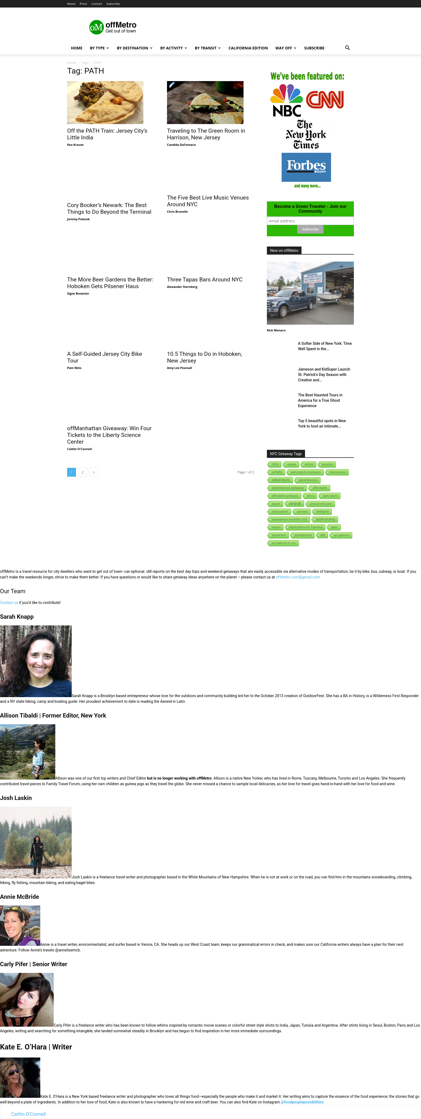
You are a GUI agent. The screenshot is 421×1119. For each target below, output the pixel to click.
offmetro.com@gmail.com (298, 577)
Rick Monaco (276, 330)
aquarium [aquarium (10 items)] (279, 535)
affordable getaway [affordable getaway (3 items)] (285, 495)
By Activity (173, 47)
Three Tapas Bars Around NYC (204, 279)
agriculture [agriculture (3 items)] (330, 495)
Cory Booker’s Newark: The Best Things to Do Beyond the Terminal (109, 208)
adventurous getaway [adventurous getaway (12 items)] (288, 488)
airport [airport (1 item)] (276, 503)
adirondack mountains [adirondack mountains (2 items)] (306, 472)
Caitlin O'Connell (79, 449)
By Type (99, 47)
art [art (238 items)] (323, 535)
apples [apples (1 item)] (276, 527)
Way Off (285, 47)
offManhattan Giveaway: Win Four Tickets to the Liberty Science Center (109, 435)
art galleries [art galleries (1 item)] (341, 535)
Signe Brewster (78, 293)
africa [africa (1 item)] (310, 495)
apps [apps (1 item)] (334, 527)
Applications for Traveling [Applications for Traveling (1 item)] (305, 527)
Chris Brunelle (177, 211)
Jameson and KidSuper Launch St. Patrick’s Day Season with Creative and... (324, 374)
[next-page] (93, 472)
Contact (97, 4)
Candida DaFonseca (181, 145)
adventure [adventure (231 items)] (281, 479)
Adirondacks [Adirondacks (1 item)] (338, 472)
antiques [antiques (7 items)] (323, 511)
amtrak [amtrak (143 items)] (295, 503)
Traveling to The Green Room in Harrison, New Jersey (206, 134)
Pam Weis (74, 368)
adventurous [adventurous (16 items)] (308, 480)
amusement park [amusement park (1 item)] (321, 503)
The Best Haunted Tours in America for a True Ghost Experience (320, 400)
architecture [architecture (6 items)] (303, 535)
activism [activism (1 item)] (327, 464)
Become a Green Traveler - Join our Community (310, 208)
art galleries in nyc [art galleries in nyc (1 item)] (284, 543)
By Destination (135, 47)
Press (83, 4)
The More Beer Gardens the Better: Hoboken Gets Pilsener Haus (110, 282)
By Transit (208, 47)
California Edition (248, 47)
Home (76, 47)
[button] (347, 48)
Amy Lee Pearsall (179, 356)
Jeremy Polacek (78, 219)
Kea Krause (75, 145)
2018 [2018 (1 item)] (275, 464)
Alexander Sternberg (182, 287)
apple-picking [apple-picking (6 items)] (325, 519)
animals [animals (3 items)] (302, 511)
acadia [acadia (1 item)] (291, 464)
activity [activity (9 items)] (277, 472)
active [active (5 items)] (309, 464)
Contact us (9, 602)
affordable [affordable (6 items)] (320, 488)
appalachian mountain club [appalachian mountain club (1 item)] (289, 519)
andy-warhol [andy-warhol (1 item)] (280, 511)
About (71, 4)
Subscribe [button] (113, 4)
